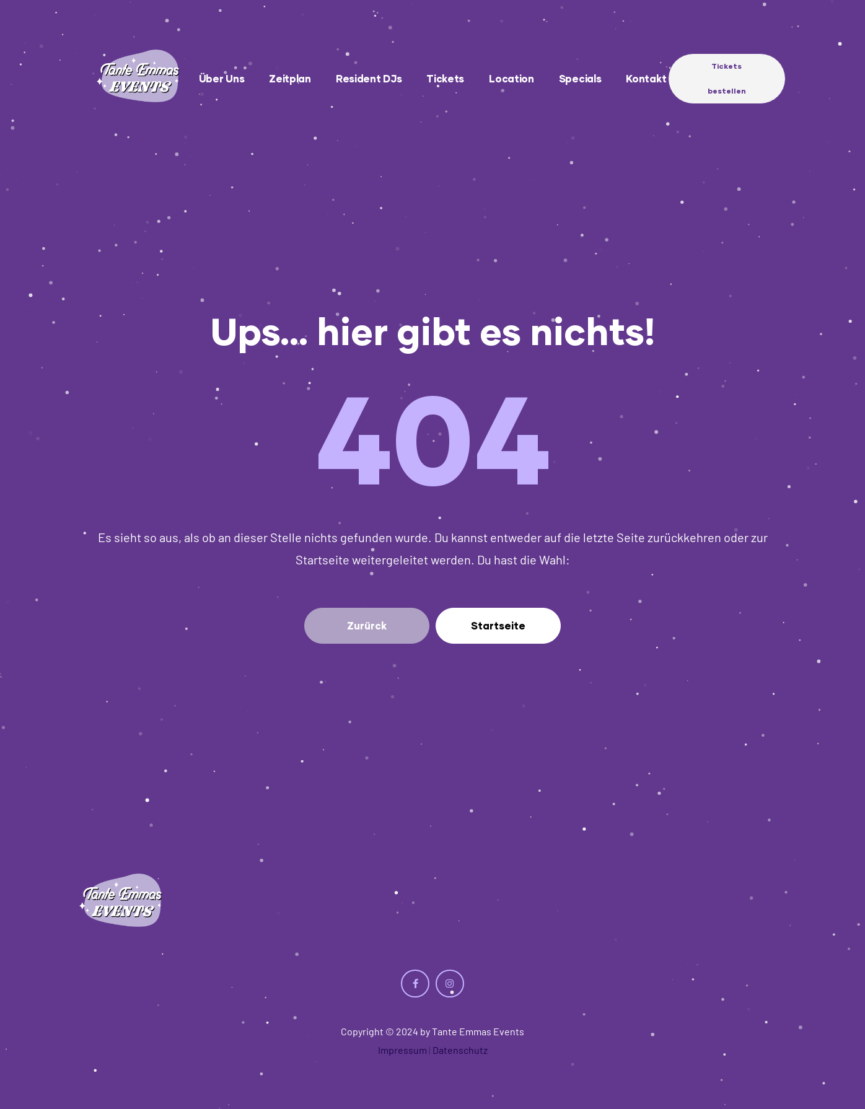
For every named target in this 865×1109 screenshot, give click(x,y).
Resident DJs (369, 78)
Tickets (445, 78)
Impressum (402, 1050)
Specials (580, 78)
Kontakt (646, 78)
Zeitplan (290, 78)
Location (511, 78)
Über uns (222, 78)
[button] (727, 78)
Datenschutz (460, 1050)
